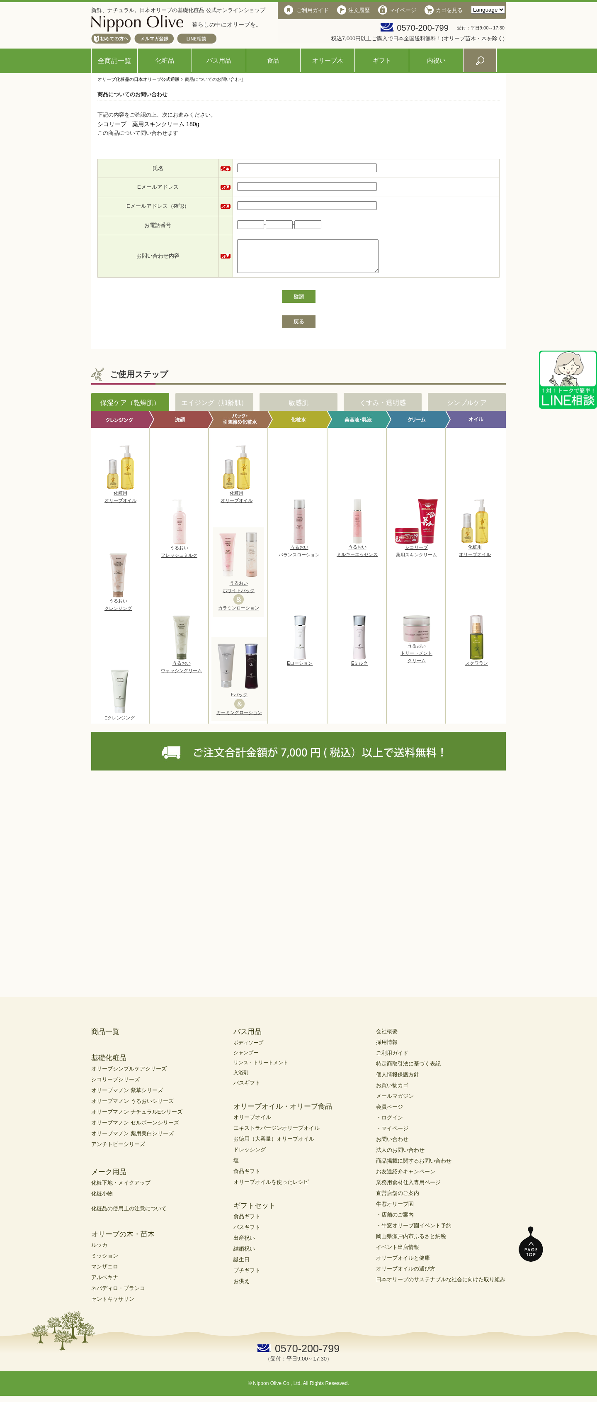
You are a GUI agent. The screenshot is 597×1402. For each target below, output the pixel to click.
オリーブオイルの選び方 (405, 1275)
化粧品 (164, 60)
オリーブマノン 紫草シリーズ (127, 1096)
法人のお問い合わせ (400, 1156)
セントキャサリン (112, 1305)
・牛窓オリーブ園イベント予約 (413, 1232)
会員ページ (389, 1113)
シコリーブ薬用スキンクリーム (416, 554)
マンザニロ (104, 1273)
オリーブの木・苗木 (123, 1240)
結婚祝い (244, 1255)
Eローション (300, 667)
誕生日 (241, 1266)
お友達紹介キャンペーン (405, 1178)
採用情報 (387, 1048)
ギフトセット (254, 1212)
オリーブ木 (327, 60)
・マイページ (392, 1134)
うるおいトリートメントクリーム (416, 656)
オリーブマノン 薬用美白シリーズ (132, 1139)
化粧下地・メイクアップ (120, 1189)
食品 (273, 60)
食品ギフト (246, 1177)
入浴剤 (240, 1079)
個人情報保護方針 (397, 1081)
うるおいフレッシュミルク (179, 555)
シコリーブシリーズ (115, 1086)
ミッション (104, 1262)
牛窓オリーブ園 (395, 1210)
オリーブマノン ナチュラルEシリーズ (136, 1118)
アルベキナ (104, 1283)
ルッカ (99, 1251)
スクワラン (476, 667)
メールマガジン (395, 1102)
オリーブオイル (252, 1123)
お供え (241, 1287)
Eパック (239, 700)
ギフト (382, 60)
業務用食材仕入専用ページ (408, 1188)
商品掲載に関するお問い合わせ (413, 1167)
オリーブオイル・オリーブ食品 (282, 1113)
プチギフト (246, 1276)
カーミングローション (239, 718)
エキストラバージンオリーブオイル (276, 1134)
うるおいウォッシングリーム (181, 670)
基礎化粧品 (108, 1064)
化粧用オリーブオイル (120, 500)
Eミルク (359, 667)
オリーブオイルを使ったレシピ (271, 1188)
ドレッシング (249, 1156)
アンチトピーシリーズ (118, 1150)
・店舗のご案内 (395, 1221)
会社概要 (387, 1037)
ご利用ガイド (392, 1059)
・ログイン (389, 1124)
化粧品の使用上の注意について (129, 1215)
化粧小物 (102, 1200)
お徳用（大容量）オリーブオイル (273, 1145)
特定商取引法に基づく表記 (408, 1070)
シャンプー (245, 1059)
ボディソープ (248, 1049)
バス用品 (218, 60)
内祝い (436, 60)
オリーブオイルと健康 (403, 1264)
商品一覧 (105, 1038)
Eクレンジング (119, 722)
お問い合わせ (392, 1145)
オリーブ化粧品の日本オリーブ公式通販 (138, 79)
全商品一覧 (114, 60)
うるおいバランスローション (299, 554)
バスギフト (246, 1089)
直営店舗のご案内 (397, 1199)
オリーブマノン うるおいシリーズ (132, 1107)
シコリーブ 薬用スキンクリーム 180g (148, 124)
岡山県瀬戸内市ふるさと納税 (411, 1242)
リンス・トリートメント (260, 1069)
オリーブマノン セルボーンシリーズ (135, 1129)
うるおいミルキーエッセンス (357, 554)
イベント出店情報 (397, 1253)
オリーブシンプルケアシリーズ (129, 1075)
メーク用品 (108, 1178)
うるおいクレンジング (118, 608)
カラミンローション (238, 614)
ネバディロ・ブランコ (118, 1294)
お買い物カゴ (392, 1091)
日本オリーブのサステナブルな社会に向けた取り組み (440, 1286)
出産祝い (244, 1244)
